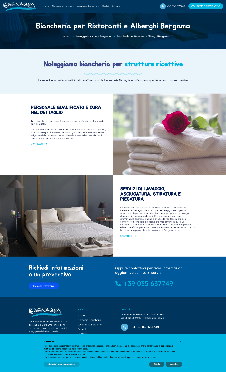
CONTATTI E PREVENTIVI (205, 6)
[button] (180, 341)
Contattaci (37, 143)
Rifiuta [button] (157, 364)
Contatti (116, 6)
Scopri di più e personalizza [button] (61, 364)
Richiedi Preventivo (43, 286)
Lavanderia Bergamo (87, 6)
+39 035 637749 (176, 6)
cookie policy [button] (82, 349)
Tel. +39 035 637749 (145, 327)
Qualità (105, 6)
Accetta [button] (174, 364)
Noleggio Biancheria (89, 320)
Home (46, 6)
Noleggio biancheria (62, 6)
